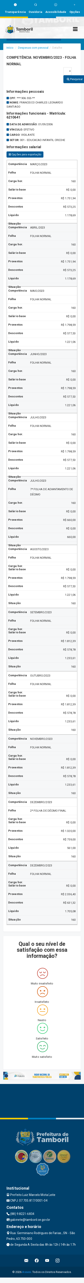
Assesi (26, 1272)
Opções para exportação (25, 154)
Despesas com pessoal (33, 47)
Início (10, 47)
